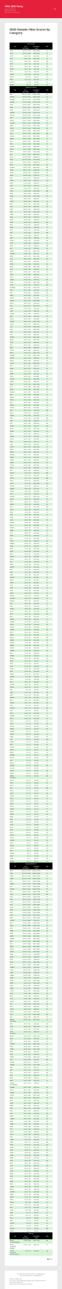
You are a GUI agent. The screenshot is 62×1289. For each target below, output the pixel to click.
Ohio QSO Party (14, 6)
